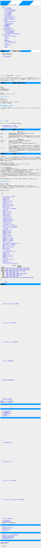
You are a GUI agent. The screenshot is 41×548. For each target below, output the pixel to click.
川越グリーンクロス (6, 212)
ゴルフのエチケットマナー (10, 30)
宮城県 (17, 268)
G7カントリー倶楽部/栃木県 (8, 360)
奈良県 (21, 273)
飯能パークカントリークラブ (8, 247)
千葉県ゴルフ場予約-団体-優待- (9, 537)
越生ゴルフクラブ (6, 207)
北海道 (7, 268)
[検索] (7, 48)
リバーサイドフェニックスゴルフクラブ (10, 263)
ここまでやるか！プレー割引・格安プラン (13, 33)
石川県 (21, 270)
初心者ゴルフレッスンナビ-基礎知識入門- (11, 534)
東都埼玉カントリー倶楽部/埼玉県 (6, 402)
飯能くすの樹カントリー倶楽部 (9, 244)
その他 (6, 47)
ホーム (4, 6)
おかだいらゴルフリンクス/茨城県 (9, 322)
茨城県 (7, 269)
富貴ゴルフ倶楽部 (6, 248)
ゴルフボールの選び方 (9, 23)
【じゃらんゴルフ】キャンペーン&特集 (10, 126)
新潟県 (14, 270)
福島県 (27, 268)
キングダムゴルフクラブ (7, 216)
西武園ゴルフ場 (6, 233)
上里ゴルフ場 (5, 209)
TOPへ (4, 546)
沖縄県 (32, 277)
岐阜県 (7, 272)
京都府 (10, 273)
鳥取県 (7, 274)
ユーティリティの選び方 (9, 11)
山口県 (21, 274)
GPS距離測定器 (8, 24)
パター (6, 39)
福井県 (24, 270)
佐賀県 (10, 277)
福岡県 (7, 277)
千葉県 (21, 269)
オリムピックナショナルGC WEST (9, 208)
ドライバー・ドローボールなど (11, 35)
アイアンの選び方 (8, 12)
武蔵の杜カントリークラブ (8, 255)
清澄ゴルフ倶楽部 (6, 215)
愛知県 (14, 272)
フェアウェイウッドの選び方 (10, 10)
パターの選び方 (8, 14)
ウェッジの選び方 (8, 13)
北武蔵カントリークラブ (7, 213)
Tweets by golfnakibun (4, 542)
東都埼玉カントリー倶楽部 (8, 239)
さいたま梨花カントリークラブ (9, 224)
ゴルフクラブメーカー (9, 15)
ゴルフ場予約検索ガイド (7, 29)
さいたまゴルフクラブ (7, 223)
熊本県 (17, 277)
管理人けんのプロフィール (8, 527)
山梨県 (7, 270)
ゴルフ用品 (5, 20)
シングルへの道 (8, 44)
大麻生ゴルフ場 (6, 199)
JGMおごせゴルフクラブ (7, 229)
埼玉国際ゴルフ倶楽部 (7, 221)
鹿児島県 (28, 277)
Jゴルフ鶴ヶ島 (5, 228)
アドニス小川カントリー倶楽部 (9, 196)
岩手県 (14, 268)
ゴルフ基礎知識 (6, 25)
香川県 (10, 276)
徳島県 (7, 276)
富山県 (17, 270)
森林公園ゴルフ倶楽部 (7, 232)
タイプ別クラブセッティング (10, 16)
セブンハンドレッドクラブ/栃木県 (9, 480)
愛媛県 (14, 276)
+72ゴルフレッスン (6, 34)
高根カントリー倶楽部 (7, 235)
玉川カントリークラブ (7, 236)
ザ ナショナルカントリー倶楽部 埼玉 (10, 227)
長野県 (10, 270)
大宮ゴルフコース (6, 203)
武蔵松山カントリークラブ (8, 256)
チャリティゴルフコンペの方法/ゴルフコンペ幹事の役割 (13, 499)
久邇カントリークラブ (7, 217)
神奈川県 (28, 269)
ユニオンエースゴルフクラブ (8, 259)
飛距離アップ (7, 40)
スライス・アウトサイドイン (10, 42)
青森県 (10, 268)
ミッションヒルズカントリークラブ (9, 251)
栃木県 (10, 269)
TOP (6, 520)
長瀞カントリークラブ (7, 241)
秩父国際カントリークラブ (8, 237)
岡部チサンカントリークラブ (8, 205)
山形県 (24, 268)
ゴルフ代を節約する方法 (9, 32)
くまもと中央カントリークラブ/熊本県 (10, 341)
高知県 (17, 276)
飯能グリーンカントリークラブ (9, 245)
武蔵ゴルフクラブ (6, 252)
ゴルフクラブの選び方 (7, 7)
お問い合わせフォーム (7, 528)
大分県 (21, 277)
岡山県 (14, 274)
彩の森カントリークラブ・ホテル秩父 (10, 225)
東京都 (24, 269)
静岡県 (10, 272)
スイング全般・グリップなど (10, 41)
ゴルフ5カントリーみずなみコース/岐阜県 (11, 303)
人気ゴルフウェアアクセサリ (10, 21)
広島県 (17, 274)
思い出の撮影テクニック (7, 538)
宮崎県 (24, 277)
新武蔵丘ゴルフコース (7, 231)
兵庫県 (17, 273)
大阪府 (14, 273)
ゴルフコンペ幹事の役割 (9, 31)
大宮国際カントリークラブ (8, 201)
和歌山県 (24, 273)
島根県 (10, 274)
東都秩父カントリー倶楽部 (8, 240)
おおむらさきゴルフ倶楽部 (8, 204)
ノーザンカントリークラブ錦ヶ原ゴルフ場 (11, 243)
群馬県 (14, 269)
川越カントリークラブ (7, 211)
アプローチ (7, 38)
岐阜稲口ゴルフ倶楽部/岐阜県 (8, 379)
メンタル (6, 43)
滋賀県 (7, 273)
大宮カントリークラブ (7, 200)
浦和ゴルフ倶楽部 (6, 197)
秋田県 (21, 268)
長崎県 (14, 277)
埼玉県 (17, 269)
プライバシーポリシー (7, 529)
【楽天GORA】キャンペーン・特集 (9, 125)
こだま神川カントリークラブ (8, 220)
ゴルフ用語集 (7, 26)
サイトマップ (5, 530)
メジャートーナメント (9, 28)
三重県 (17, 272)
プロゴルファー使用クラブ (10, 19)
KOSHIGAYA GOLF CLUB (8, 219)
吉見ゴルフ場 (5, 260)
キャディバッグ (8, 22)
